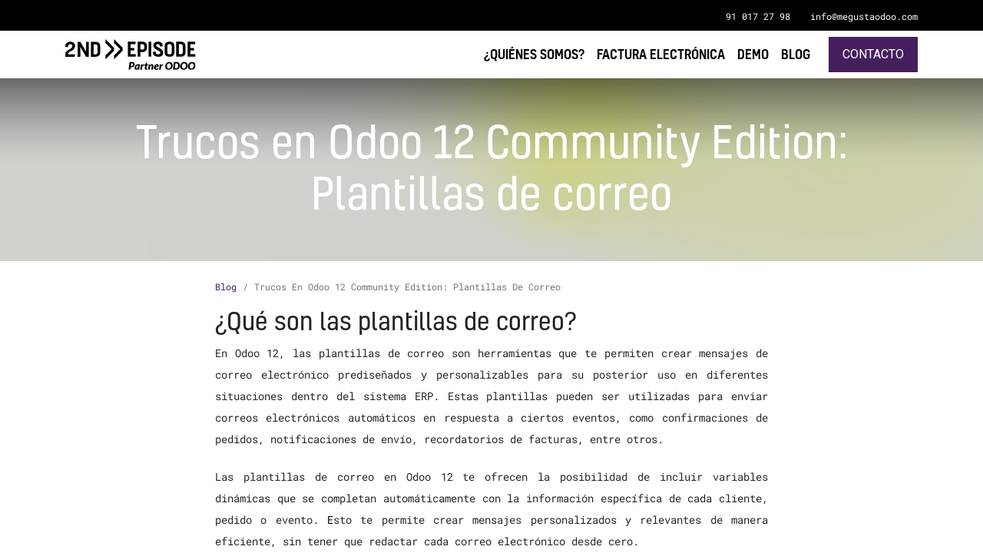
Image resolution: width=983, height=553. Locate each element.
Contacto (873, 54)
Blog (226, 286)
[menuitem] (795, 54)
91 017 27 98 (758, 16)
